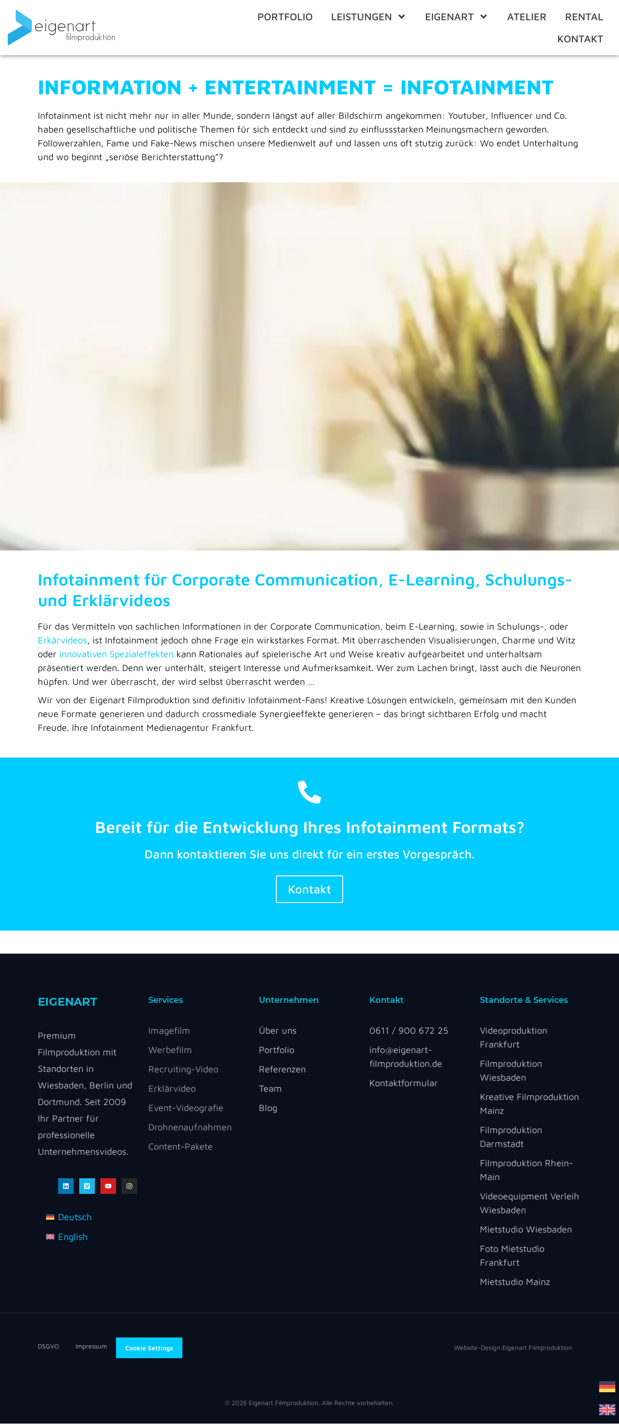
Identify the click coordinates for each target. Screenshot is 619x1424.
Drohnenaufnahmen (190, 1127)
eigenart (457, 16)
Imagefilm (169, 1030)
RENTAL (584, 17)
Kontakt (580, 39)
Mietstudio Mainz (515, 1282)
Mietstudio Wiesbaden (526, 1229)
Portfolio (285, 17)
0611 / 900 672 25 (408, 1030)
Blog (268, 1108)
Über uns (278, 1030)
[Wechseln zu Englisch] (607, 1409)
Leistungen (369, 16)
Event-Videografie (185, 1108)
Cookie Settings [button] (149, 1348)
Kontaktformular (403, 1083)
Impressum (91, 1346)
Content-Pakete (180, 1146)
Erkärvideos (62, 640)
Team (270, 1088)
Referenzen (282, 1069)
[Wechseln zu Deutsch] (607, 1386)
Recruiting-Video (183, 1069)
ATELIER (527, 17)
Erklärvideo (172, 1088)
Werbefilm (170, 1050)
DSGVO (57, 1346)
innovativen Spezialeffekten (116, 653)
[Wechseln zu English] (67, 1236)
